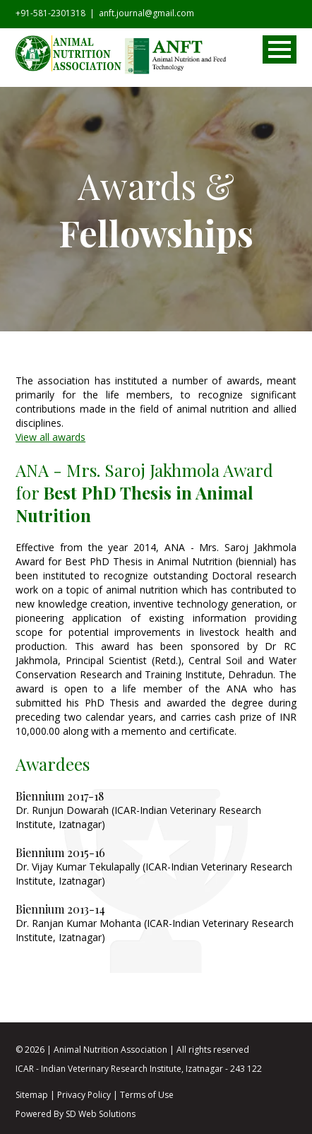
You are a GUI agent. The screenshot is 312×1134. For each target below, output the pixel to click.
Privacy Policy (84, 1095)
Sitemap (32, 1095)
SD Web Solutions (101, 1114)
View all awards (50, 437)
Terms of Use (147, 1095)
